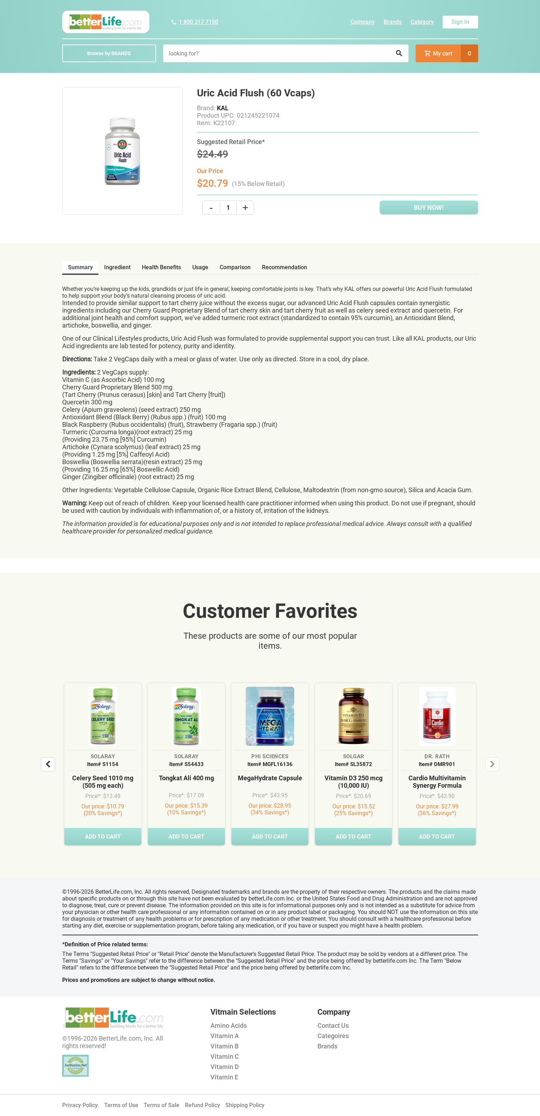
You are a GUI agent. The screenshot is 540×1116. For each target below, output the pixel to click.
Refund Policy (202, 1105)
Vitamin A (224, 1036)
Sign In (460, 21)
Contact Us (333, 1025)
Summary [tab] (80, 267)
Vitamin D (224, 1066)
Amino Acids (228, 1025)
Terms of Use (121, 1105)
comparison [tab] (235, 267)
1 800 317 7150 (194, 21)
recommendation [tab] (284, 267)
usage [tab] (200, 267)
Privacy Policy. (80, 1105)
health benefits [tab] (161, 267)
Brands (393, 21)
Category (422, 21)
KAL (223, 108)
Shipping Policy (244, 1105)
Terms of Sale (162, 1105)
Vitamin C (224, 1056)
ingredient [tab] (117, 267)
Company (363, 21)
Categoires (333, 1036)
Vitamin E (224, 1077)
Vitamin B (224, 1046)
